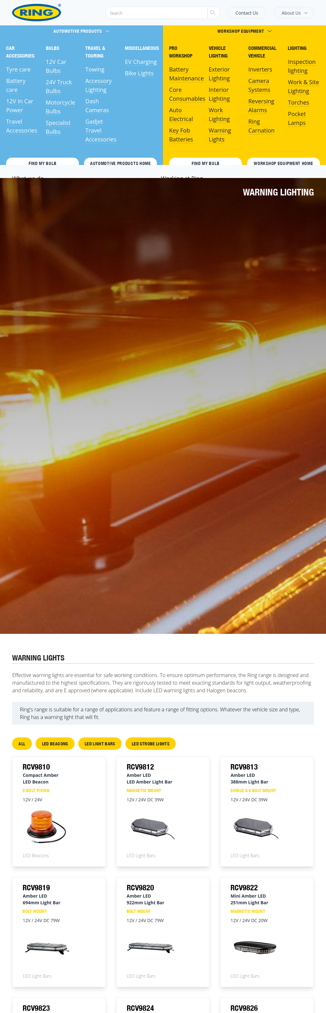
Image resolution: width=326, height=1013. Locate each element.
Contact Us (247, 13)
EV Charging (141, 61)
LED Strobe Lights (150, 743)
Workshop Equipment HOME (283, 163)
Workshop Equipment (244, 31)
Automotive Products (81, 31)
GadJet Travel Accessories (100, 130)
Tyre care (18, 69)
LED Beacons (55, 743)
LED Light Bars (100, 743)
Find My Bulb (42, 163)
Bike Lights (139, 73)
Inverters (260, 69)
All (21, 743)
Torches (298, 102)
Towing (94, 69)
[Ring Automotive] (52, 12)
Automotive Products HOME (120, 163)
